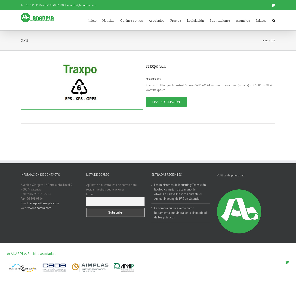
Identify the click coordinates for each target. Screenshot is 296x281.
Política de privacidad (230, 175)
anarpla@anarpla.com (81, 5)
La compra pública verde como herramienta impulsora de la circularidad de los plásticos (180, 212)
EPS (148, 79)
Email (90, 194)
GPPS (153, 79)
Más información (166, 102)
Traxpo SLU (156, 66)
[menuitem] (95, 20)
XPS (158, 79)
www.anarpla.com (39, 208)
